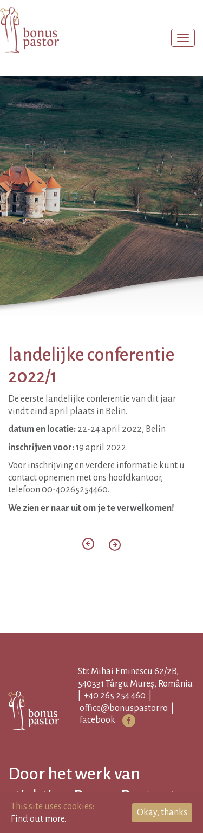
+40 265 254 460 (115, 696)
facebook (97, 720)
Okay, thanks (162, 812)
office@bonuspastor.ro (124, 708)
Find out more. (38, 819)
